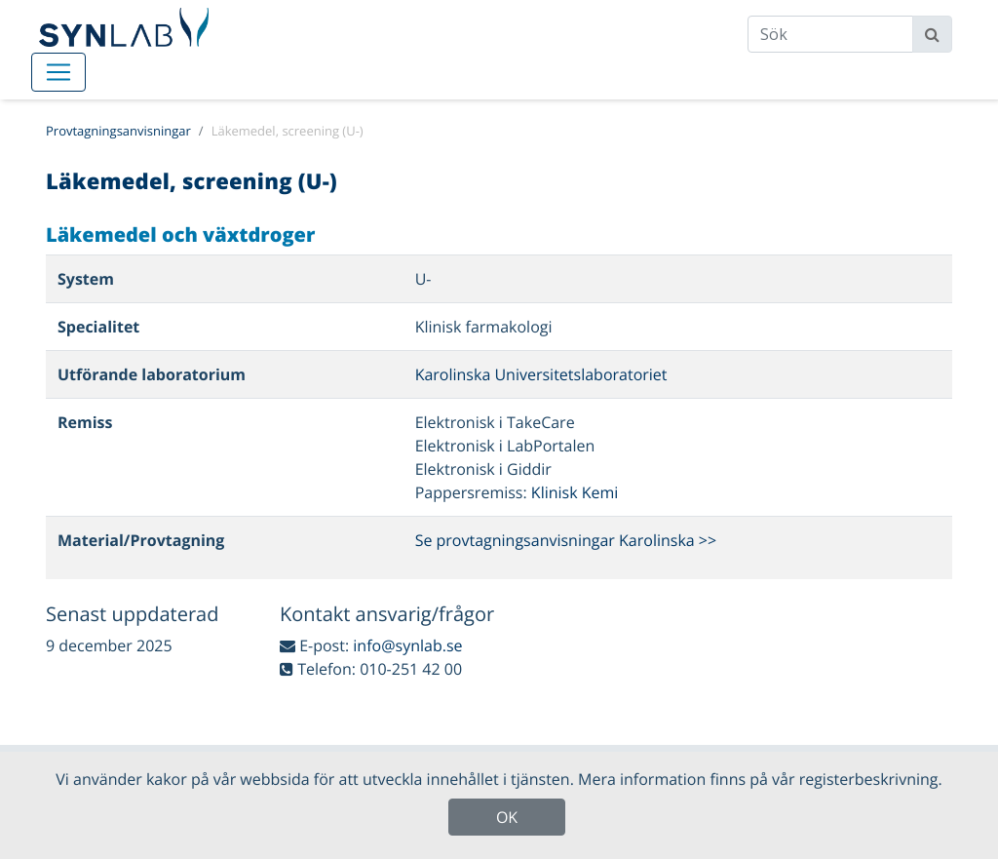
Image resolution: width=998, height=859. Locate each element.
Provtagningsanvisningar (118, 130)
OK (507, 817)
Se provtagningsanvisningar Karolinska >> (566, 540)
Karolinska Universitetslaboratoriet (541, 374)
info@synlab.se (407, 645)
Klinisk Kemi (575, 492)
